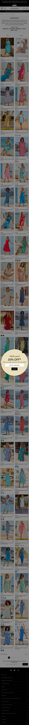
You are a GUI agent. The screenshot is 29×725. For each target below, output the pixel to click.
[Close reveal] (23, 352)
